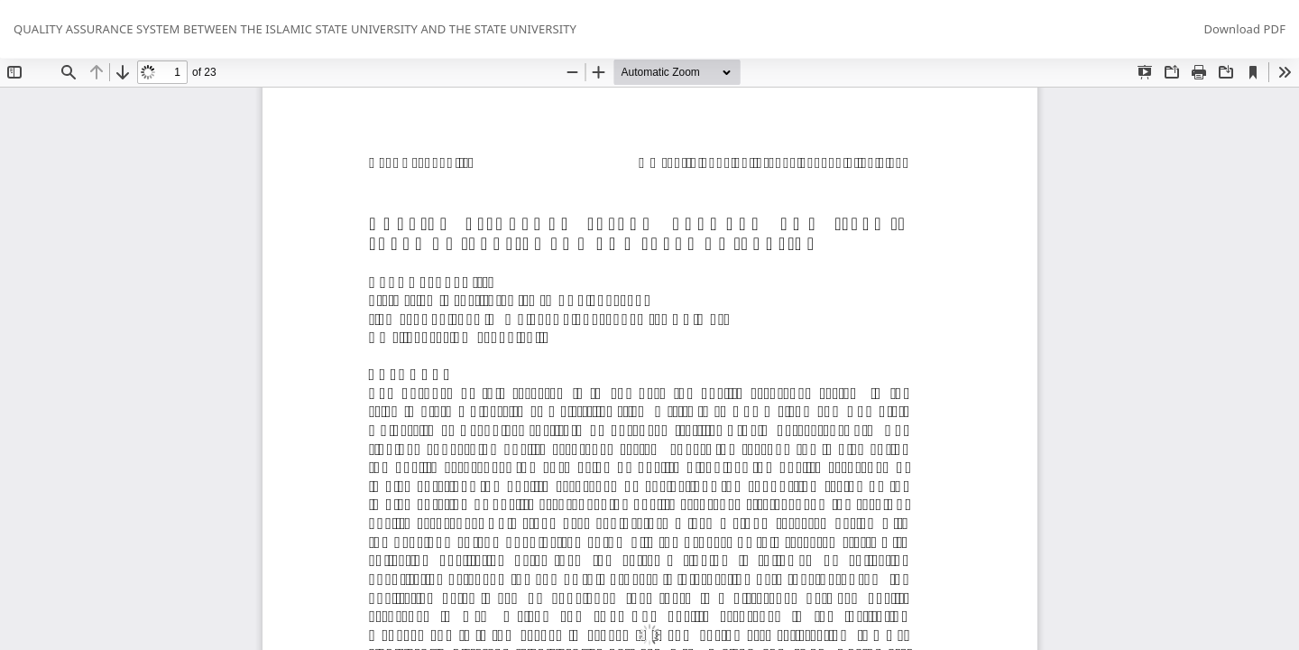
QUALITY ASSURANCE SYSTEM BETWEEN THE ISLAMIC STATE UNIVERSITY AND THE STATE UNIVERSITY (295, 29)
